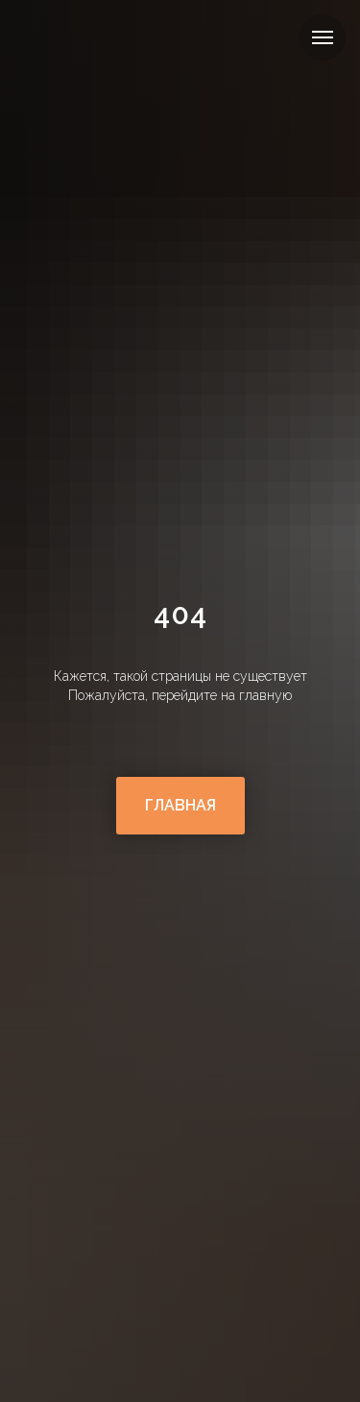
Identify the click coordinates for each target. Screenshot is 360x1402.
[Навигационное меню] (322, 37)
